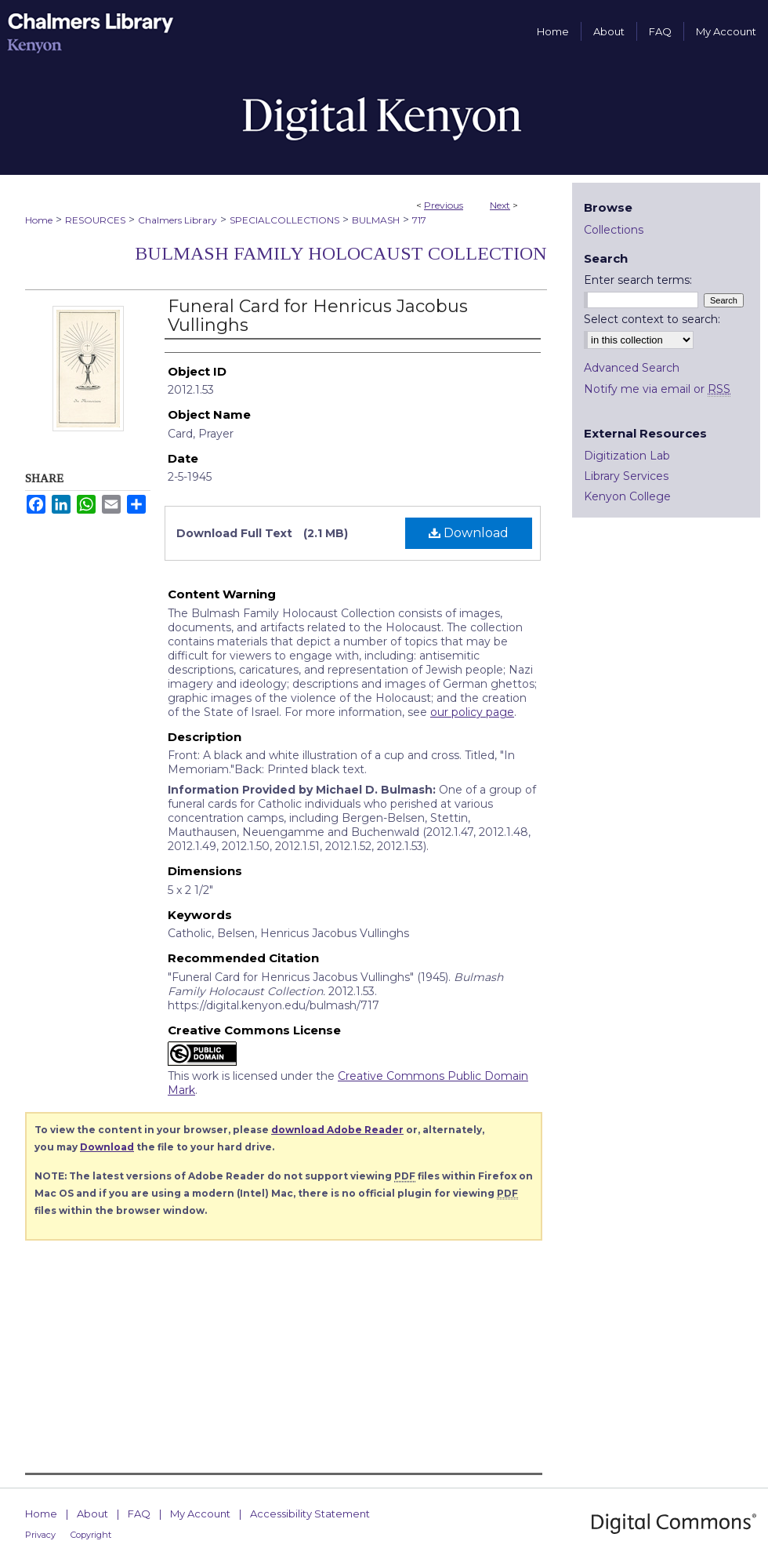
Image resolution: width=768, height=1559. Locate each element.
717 (419, 220)
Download (469, 532)
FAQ (139, 1513)
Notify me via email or (657, 389)
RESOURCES (95, 220)
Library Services (626, 476)
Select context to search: (652, 319)
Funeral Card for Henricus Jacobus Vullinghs (318, 316)
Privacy (40, 1534)
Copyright (91, 1534)
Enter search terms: (638, 280)
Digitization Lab (627, 456)
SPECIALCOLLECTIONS (284, 220)
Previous (443, 205)
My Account (200, 1513)
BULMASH (376, 220)
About (92, 1513)
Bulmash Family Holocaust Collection (341, 253)
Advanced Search (631, 368)
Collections (613, 230)
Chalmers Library (177, 220)
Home (39, 220)
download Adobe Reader (337, 1130)
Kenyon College (627, 496)
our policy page (472, 712)
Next (500, 205)
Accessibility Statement (310, 1513)
